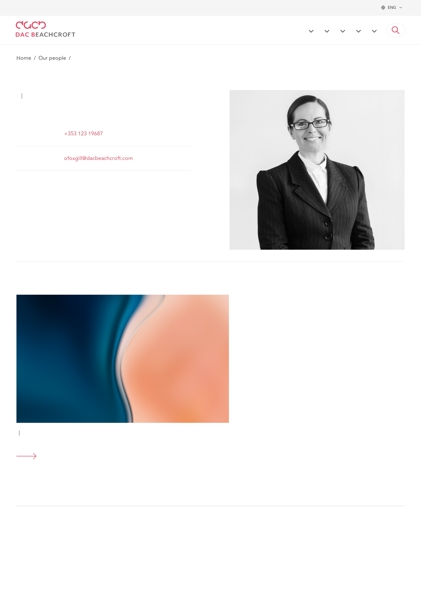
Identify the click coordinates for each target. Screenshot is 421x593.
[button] (395, 30)
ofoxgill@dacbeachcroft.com (98, 158)
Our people (52, 58)
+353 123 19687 (83, 134)
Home (23, 58)
